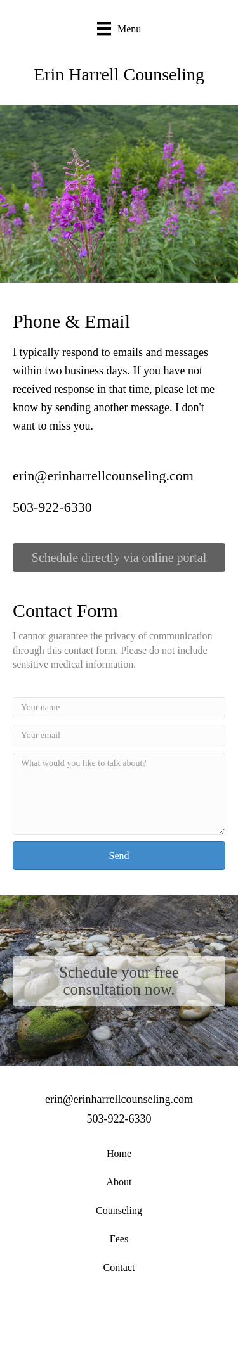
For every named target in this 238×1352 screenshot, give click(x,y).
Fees (119, 1239)
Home (119, 1153)
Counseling (119, 1210)
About (119, 1182)
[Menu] (119, 29)
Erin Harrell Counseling (119, 74)
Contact (119, 1267)
